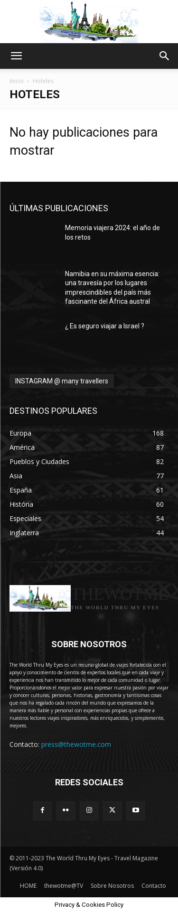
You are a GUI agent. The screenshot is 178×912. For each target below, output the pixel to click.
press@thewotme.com (76, 744)
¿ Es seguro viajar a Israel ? (104, 326)
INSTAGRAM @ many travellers (61, 381)
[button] (16, 56)
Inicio (16, 81)
